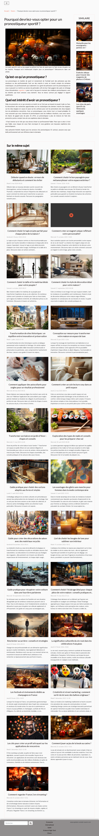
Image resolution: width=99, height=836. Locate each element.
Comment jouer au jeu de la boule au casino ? (71, 743)
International (49, 825)
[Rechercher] (16, 823)
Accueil (6, 11)
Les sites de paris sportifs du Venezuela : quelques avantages (83, 108)
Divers (13, 11)
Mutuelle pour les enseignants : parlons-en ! (83, 45)
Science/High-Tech (49, 830)
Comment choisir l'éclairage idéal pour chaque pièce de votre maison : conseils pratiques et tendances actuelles (71, 592)
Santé (49, 827)
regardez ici (22, 90)
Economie (49, 822)
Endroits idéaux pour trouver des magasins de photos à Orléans (83, 75)
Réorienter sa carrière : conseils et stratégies (27, 641)
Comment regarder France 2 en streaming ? (27, 794)
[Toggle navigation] (6, 3)
